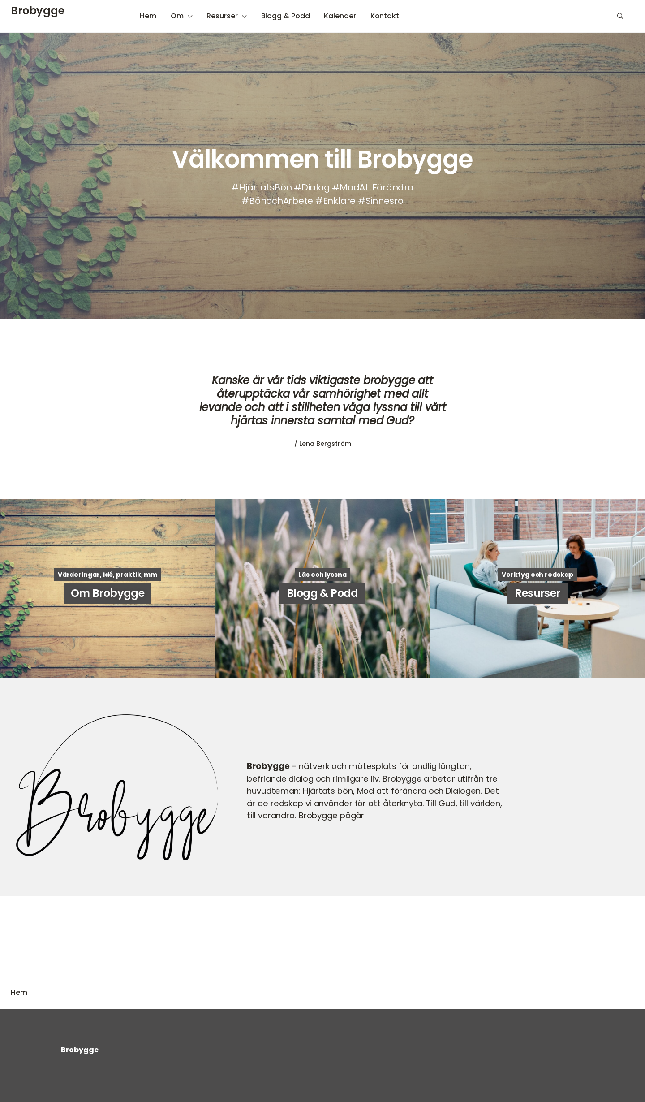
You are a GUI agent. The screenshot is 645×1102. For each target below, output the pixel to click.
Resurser (221, 16)
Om (177, 16)
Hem (148, 16)
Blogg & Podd (285, 16)
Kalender (340, 16)
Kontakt (384, 16)
